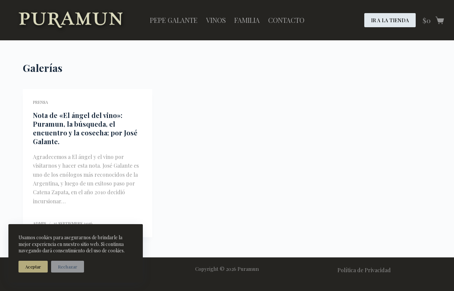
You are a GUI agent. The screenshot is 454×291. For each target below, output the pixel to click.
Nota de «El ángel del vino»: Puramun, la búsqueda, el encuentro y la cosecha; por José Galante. (85, 128)
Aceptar (33, 266)
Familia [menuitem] (247, 20)
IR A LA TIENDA (390, 20)
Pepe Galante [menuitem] (174, 20)
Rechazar (67, 266)
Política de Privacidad (364, 270)
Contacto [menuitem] (286, 20)
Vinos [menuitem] (216, 20)
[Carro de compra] (433, 20)
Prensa (40, 102)
